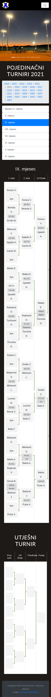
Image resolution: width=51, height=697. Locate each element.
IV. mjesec (10, 156)
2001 (9, 100)
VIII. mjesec (10, 129)
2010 (17, 93)
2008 (32, 93)
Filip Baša (34, 692)
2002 (40, 97)
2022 (37, 84)
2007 (40, 93)
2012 (40, 90)
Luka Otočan (24, 692)
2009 (24, 93)
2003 (32, 97)
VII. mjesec (10, 136)
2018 (32, 87)
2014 (24, 90)
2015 (17, 90)
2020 (17, 87)
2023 (29, 84)
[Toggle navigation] (45, 5)
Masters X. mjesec (14, 109)
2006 (9, 97)
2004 (24, 97)
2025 (14, 84)
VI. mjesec (10, 143)
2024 (21, 84)
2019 (24, 87)
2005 (17, 97)
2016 (9, 90)
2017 (40, 87)
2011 (9, 93)
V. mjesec (9, 149)
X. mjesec (9, 116)
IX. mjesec (10, 122)
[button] (4, 35)
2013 (32, 90)
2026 (6, 84)
